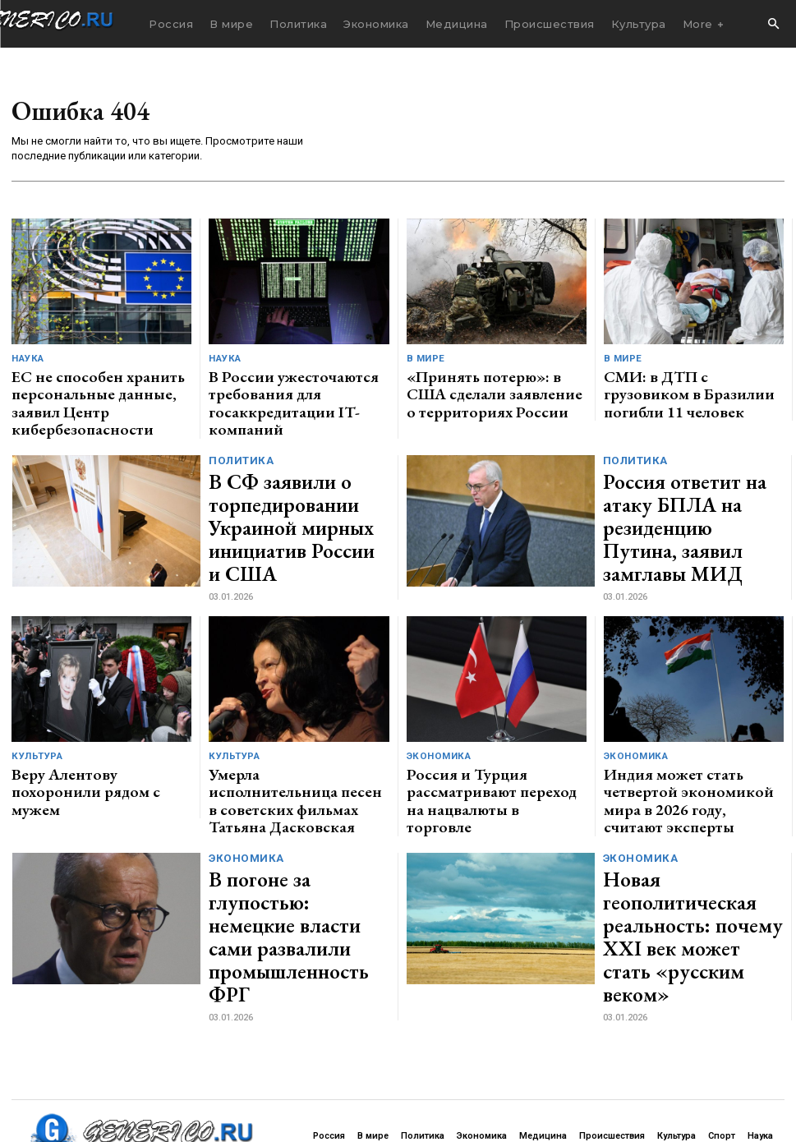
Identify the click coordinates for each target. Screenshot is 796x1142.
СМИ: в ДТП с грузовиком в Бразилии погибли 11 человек (680, 380)
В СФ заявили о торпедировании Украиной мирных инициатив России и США (295, 489)
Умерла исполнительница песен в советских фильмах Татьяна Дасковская (294, 738)
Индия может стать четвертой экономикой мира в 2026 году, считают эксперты (680, 738)
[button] (773, 24)
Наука (28, 359)
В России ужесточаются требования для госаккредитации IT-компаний (294, 386)
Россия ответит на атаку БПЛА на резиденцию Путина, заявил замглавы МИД (679, 489)
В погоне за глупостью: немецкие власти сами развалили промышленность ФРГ (295, 840)
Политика (240, 448)
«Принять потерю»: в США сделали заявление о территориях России (493, 386)
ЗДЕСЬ (161, 1087)
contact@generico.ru (334, 1087)
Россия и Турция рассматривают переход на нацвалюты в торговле (492, 731)
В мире (425, 359)
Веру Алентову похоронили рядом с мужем (100, 731)
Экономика (437, 711)
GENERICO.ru (126, 1076)
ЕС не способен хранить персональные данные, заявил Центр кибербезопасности (88, 386)
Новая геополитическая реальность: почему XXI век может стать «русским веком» (690, 840)
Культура (37, 711)
